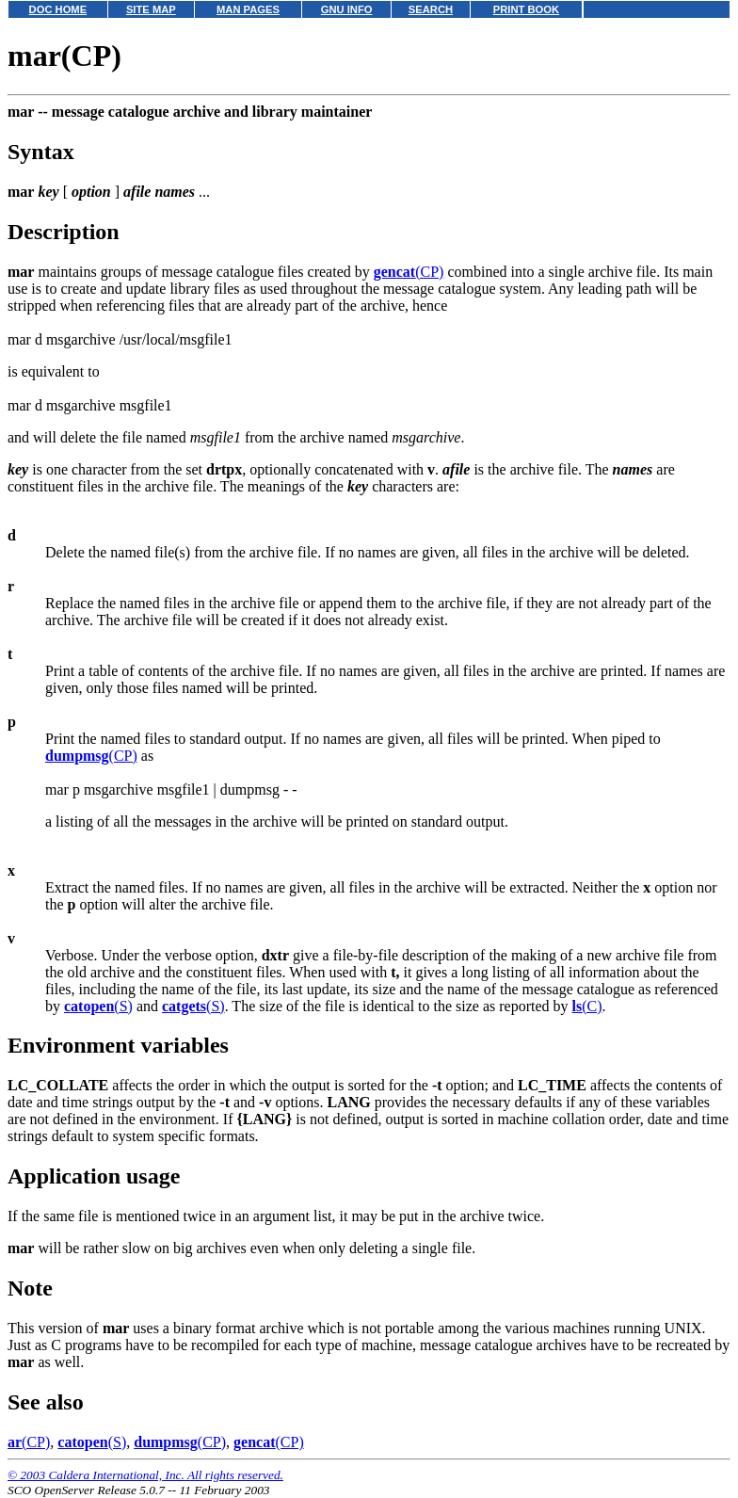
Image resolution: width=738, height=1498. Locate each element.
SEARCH (431, 9)
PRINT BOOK (526, 9)
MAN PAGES (248, 9)
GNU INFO (347, 9)
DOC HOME (58, 9)
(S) (98, 1006)
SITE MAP (151, 9)
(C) (587, 1006)
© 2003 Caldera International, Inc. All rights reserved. (145, 1475)
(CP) (409, 272)
